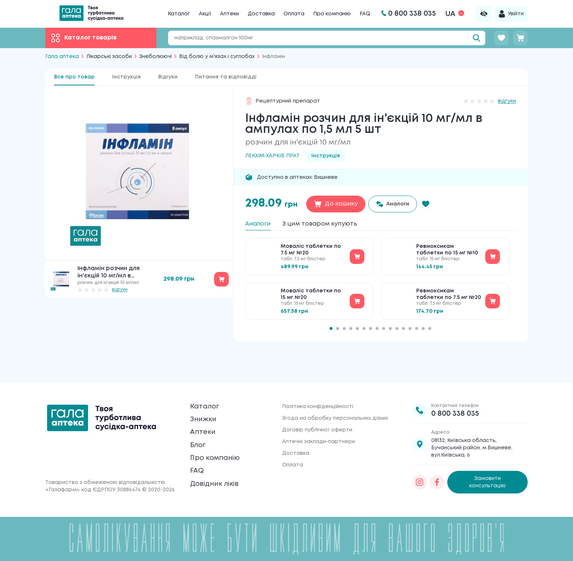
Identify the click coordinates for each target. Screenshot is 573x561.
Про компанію (332, 14)
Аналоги (261, 224)
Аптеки (229, 14)
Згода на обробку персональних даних (335, 394)
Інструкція (126, 77)
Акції (205, 14)
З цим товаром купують (335, 224)
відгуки (120, 290)
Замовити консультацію (487, 455)
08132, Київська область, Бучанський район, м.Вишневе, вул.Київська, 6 (471, 423)
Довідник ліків (221, 487)
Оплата (294, 14)
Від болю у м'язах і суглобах (217, 56)
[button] (434, 204)
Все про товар (74, 77)
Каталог (179, 14)
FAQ (365, 14)
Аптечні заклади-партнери (318, 417)
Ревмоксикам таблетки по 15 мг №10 (447, 254)
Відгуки (168, 77)
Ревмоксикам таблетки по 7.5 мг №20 (448, 299)
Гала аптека (62, 56)
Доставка (261, 14)
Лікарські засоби (109, 56)
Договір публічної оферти (317, 406)
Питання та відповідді (226, 77)
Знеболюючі (155, 56)
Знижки (206, 402)
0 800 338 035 (455, 389)
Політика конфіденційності (317, 382)
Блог (200, 436)
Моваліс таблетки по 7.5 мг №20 (311, 254)
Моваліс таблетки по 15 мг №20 (311, 299)
